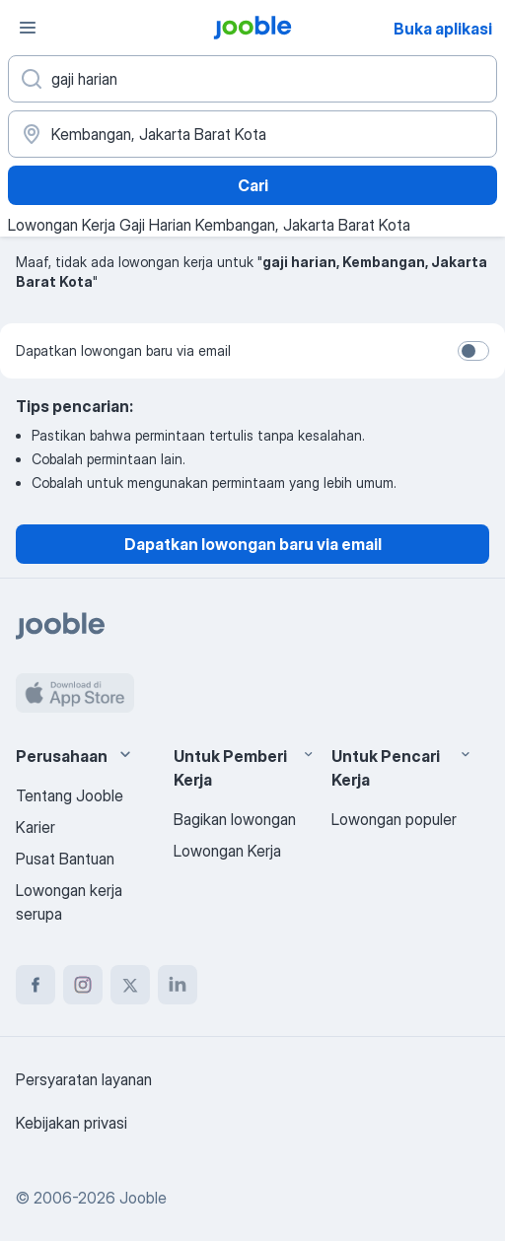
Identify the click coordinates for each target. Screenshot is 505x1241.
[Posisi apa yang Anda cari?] (252, 79)
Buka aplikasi (443, 28)
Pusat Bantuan (65, 858)
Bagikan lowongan (235, 819)
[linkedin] (177, 984)
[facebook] (35, 984)
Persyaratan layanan (84, 1079)
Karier (35, 827)
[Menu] (27, 27)
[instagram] (83, 984)
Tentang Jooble (69, 795)
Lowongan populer (394, 819)
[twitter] (130, 984)
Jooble (143, 1197)
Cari (253, 185)
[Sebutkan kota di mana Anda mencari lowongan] (252, 134)
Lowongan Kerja (227, 851)
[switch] (473, 351)
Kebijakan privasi (71, 1123)
